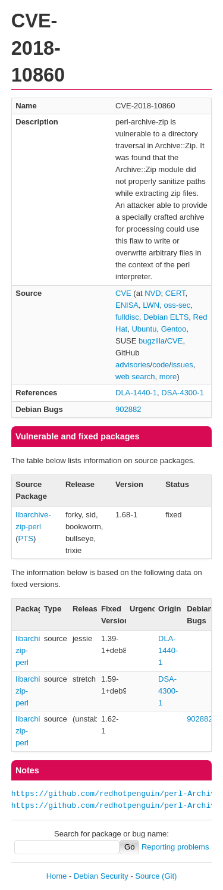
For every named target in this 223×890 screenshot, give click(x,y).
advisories (132, 364)
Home (56, 876)
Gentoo (174, 328)
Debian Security (101, 876)
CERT (175, 293)
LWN (151, 305)
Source (147, 876)
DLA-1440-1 (136, 392)
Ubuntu (143, 328)
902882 (128, 409)
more (168, 376)
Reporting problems (175, 846)
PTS (25, 538)
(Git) (169, 876)
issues (182, 364)
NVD (153, 293)
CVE (123, 293)
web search (135, 376)
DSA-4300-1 (182, 392)
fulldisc (127, 317)
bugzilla (152, 340)
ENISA (127, 305)
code (160, 364)
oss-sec (177, 305)
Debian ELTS (166, 317)
